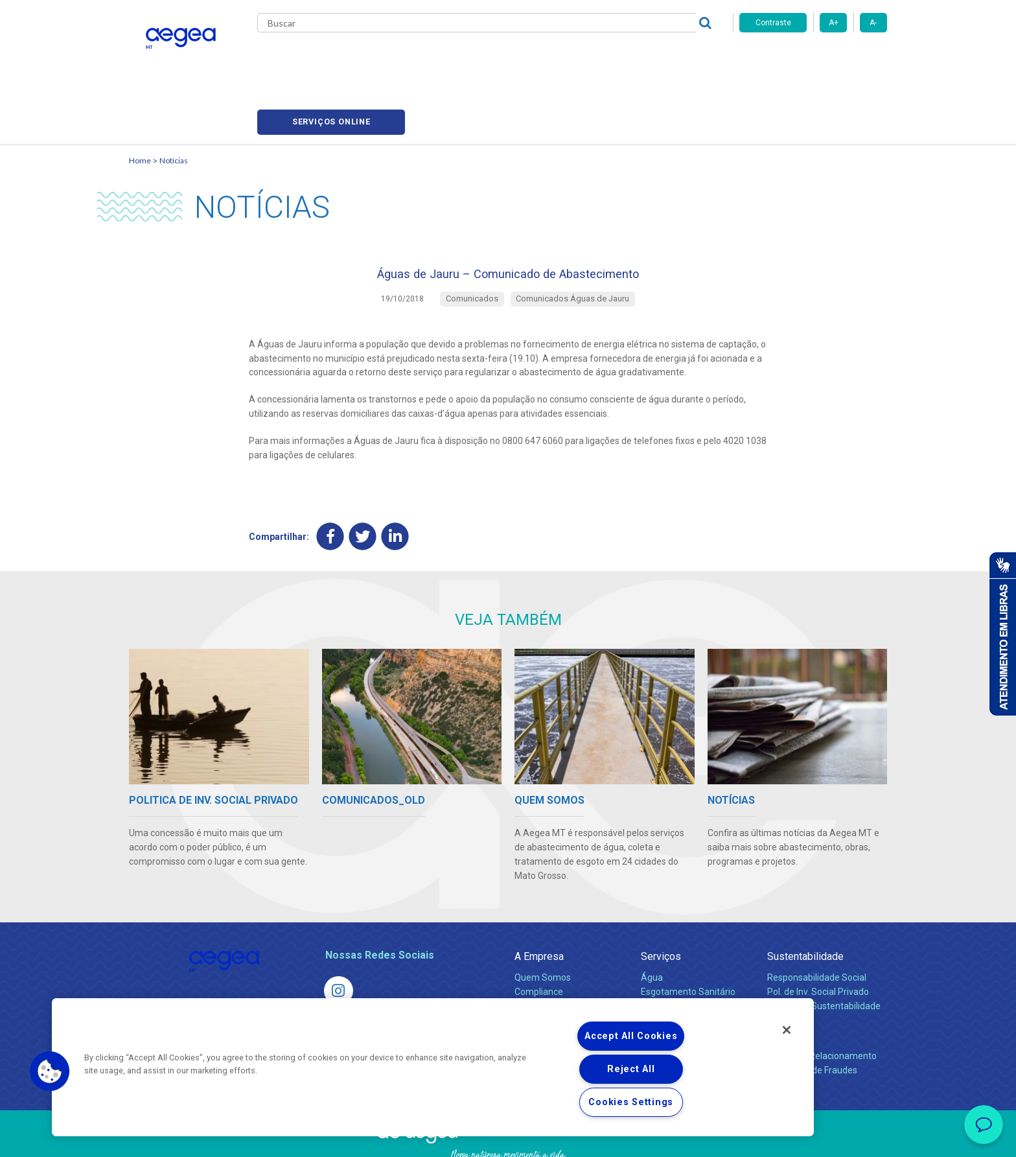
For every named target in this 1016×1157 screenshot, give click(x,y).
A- (873, 22)
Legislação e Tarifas (681, 955)
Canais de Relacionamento (822, 1005)
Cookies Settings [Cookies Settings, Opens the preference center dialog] (630, 1102)
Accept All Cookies (630, 1036)
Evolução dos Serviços (686, 969)
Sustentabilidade (805, 906)
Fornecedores (628, 58)
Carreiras (559, 58)
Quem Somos (542, 927)
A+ (833, 22)
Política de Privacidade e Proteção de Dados (508, 1137)
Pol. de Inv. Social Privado (818, 941)
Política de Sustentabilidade (824, 955)
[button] (50, 1071)
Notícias (173, 101)
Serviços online (813, 59)
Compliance (538, 941)
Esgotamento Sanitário (688, 941)
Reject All (630, 1069)
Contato (784, 984)
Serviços (661, 906)
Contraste (773, 22)
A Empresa (539, 906)
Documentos (667, 984)
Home (140, 101)
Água (652, 927)
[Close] (786, 1030)
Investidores (539, 955)
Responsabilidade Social (816, 927)
